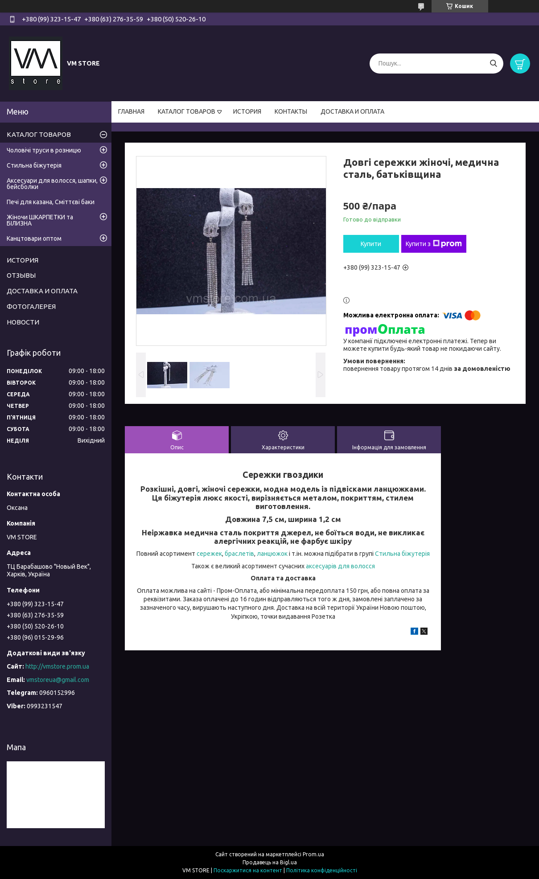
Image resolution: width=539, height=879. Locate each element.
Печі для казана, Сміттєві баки (51, 201)
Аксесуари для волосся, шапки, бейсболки (52, 183)
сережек (209, 553)
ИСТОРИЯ (247, 111)
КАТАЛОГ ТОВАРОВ (186, 111)
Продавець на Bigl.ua (270, 862)
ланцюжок (272, 553)
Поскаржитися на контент (248, 870)
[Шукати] (493, 63)
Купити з (434, 244)
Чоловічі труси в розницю (44, 150)
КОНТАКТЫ (291, 111)
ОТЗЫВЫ (21, 275)
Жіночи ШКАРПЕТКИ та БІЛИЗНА (40, 220)
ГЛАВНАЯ (131, 111)
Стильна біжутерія (402, 553)
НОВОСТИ (23, 322)
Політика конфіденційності (321, 870)
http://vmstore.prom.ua (57, 666)
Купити (371, 243)
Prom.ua (313, 854)
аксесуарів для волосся (340, 566)
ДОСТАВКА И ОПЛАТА (352, 111)
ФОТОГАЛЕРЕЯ (31, 306)
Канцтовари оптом (34, 238)
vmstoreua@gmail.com (57, 679)
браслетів (239, 553)
